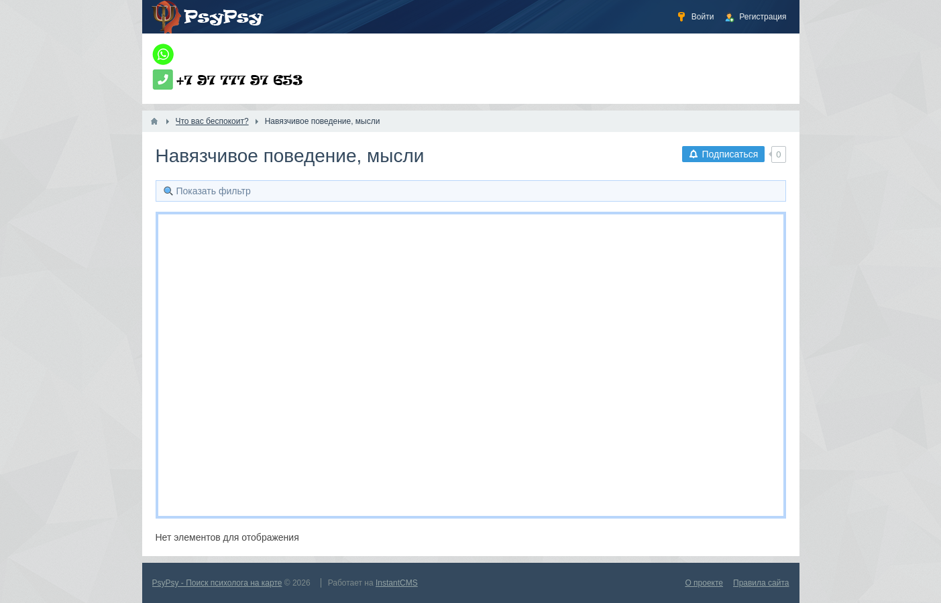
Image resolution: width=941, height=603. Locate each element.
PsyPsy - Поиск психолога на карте (217, 583)
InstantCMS (397, 583)
